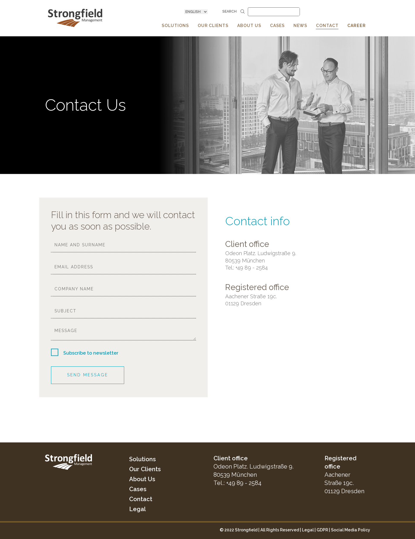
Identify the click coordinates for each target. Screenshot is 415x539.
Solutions (142, 459)
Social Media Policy (350, 530)
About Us (142, 479)
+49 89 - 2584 (244, 482)
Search (233, 11)
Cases (137, 489)
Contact (140, 499)
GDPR (322, 530)
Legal (137, 509)
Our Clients (145, 469)
